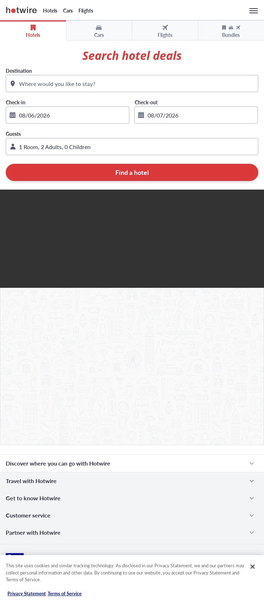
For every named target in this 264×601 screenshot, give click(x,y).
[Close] (252, 566)
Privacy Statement (27, 593)
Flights (85, 11)
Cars (68, 11)
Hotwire (21, 10)
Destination (19, 71)
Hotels (50, 11)
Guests (13, 134)
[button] (132, 146)
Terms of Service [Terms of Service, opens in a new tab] (65, 593)
